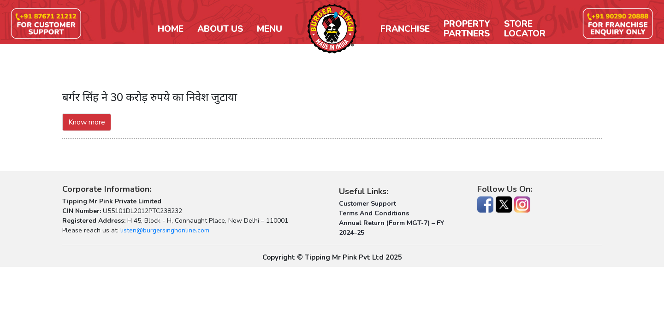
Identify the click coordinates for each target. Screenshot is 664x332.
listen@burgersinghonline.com (164, 230)
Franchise (405, 29)
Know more (86, 122)
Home (171, 29)
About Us (220, 29)
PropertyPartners (467, 29)
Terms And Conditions (374, 213)
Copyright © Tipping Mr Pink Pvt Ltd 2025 (332, 257)
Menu (269, 29)
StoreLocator (524, 29)
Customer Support (367, 203)
